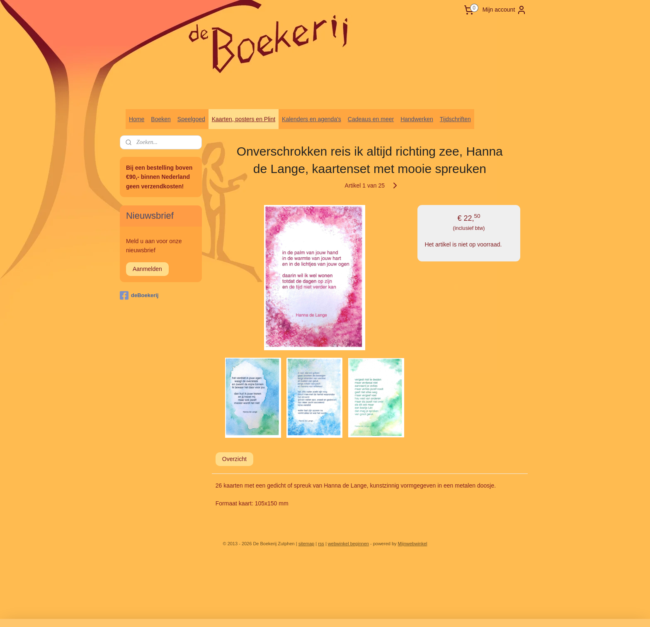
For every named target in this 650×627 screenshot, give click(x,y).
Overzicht (234, 459)
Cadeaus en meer (371, 119)
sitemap (306, 543)
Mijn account (505, 10)
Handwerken (416, 119)
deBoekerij (139, 295)
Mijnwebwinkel (412, 543)
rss (321, 543)
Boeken (160, 119)
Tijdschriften (455, 119)
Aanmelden (147, 269)
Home (136, 119)
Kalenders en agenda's (311, 119)
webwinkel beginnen (348, 543)
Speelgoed (191, 119)
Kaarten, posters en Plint (243, 119)
